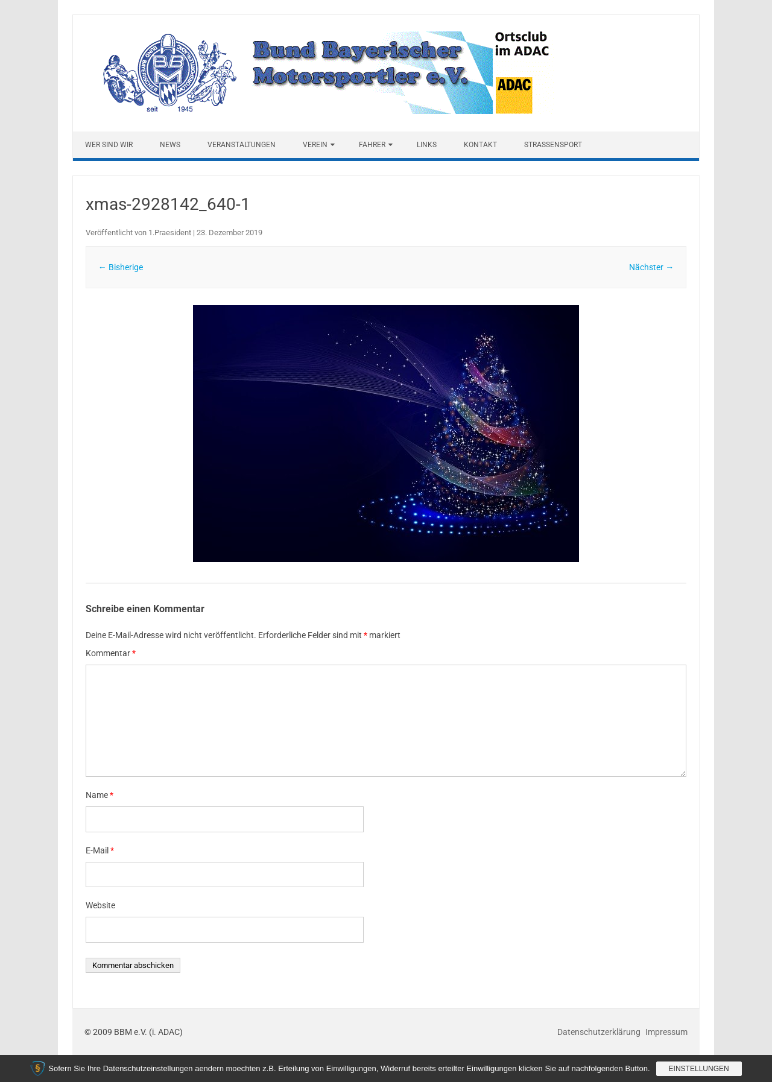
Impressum (666, 1032)
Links (427, 145)
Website (100, 905)
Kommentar (111, 653)
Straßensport (553, 145)
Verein (315, 145)
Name (99, 795)
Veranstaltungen (241, 145)
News (170, 145)
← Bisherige (120, 267)
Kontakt (480, 145)
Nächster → (651, 267)
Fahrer (372, 145)
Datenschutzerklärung (599, 1032)
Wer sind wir (109, 145)
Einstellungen (699, 1069)
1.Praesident (169, 232)
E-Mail (100, 850)
